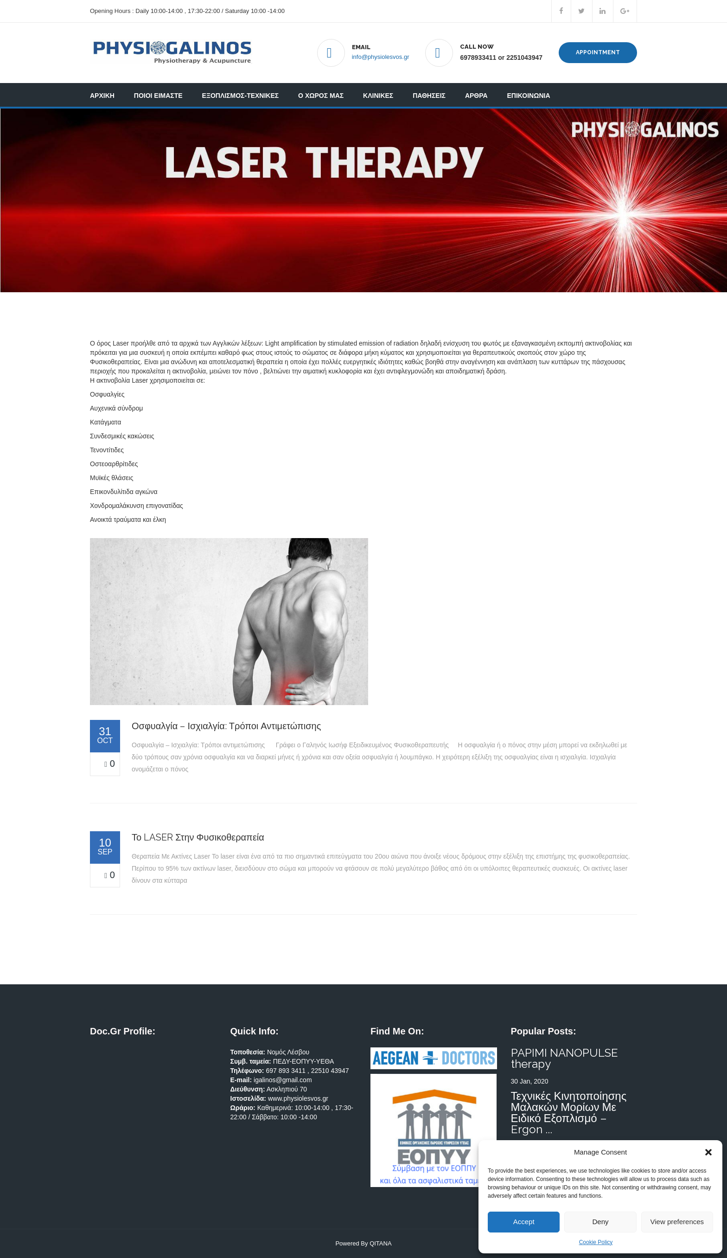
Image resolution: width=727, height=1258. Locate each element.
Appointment (598, 52)
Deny (600, 1222)
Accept (524, 1222)
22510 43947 (330, 1070)
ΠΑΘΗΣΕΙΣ (429, 95)
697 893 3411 (286, 1070)
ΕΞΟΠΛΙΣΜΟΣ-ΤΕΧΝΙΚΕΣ (240, 95)
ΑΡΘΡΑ (476, 95)
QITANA (380, 1243)
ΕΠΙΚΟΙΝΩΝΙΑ (528, 95)
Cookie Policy (596, 1242)
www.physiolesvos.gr (298, 1098)
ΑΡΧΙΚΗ (102, 95)
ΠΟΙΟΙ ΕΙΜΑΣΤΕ (158, 95)
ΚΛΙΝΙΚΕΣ (378, 95)
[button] (708, 1152)
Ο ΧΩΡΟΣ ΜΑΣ (321, 95)
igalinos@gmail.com (283, 1080)
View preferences (677, 1222)
